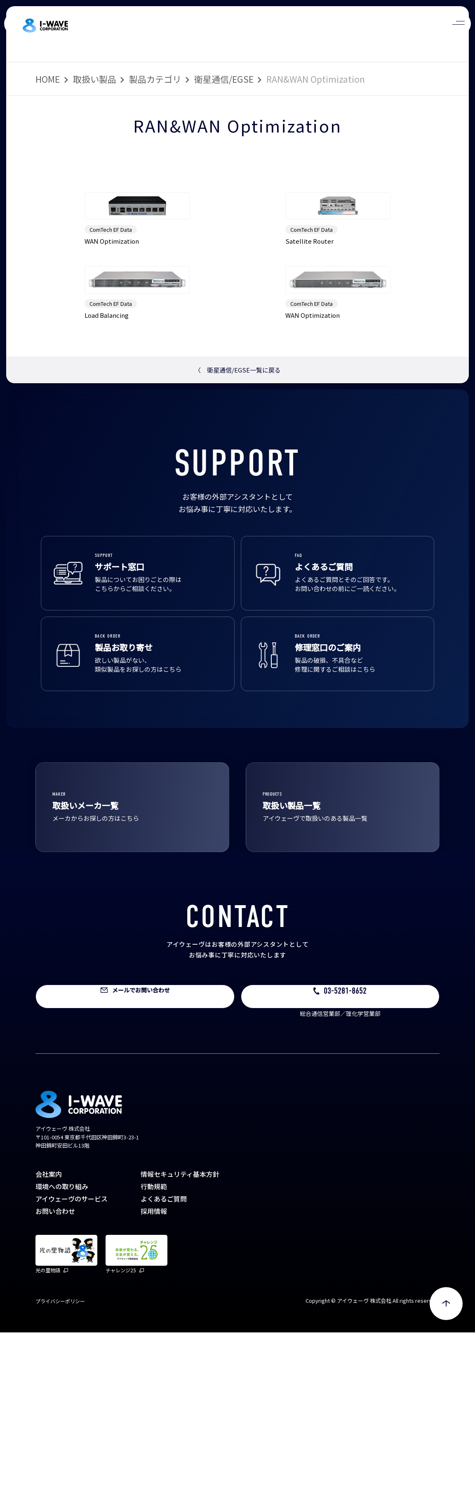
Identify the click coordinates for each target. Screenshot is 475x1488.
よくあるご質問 (164, 1354)
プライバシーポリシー (60, 1456)
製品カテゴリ (155, 79)
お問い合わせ (55, 1367)
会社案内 (48, 1329)
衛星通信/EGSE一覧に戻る (238, 525)
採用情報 (154, 1367)
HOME (47, 79)
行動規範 (154, 1342)
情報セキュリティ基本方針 (180, 1329)
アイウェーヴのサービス (71, 1354)
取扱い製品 (94, 79)
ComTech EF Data (110, 307)
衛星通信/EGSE (224, 79)
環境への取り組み (61, 1342)
